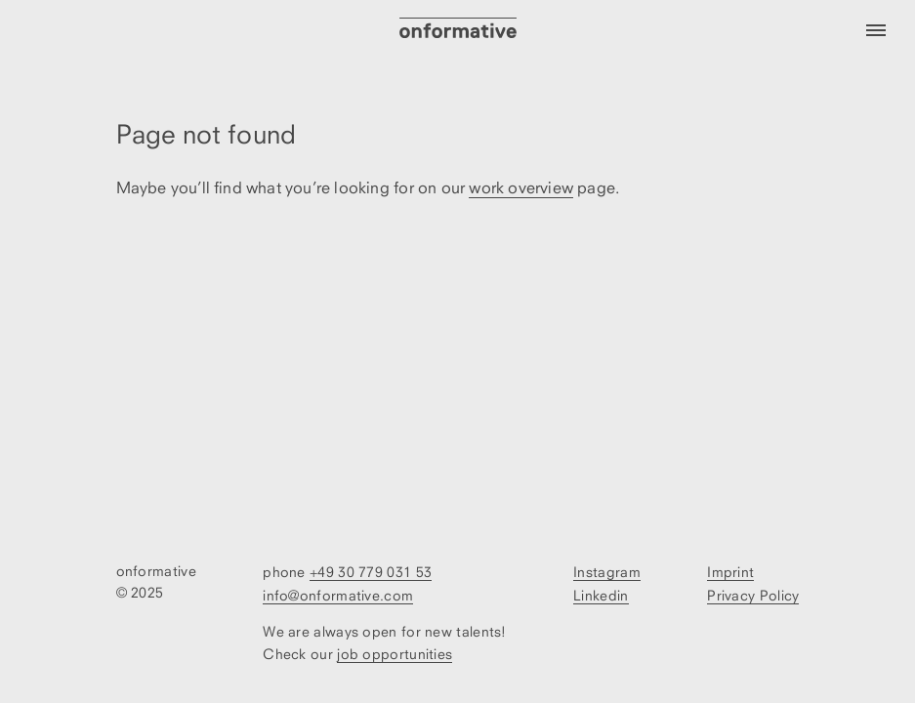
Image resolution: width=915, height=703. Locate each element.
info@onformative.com (338, 595)
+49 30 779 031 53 (371, 571)
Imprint (730, 571)
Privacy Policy (753, 595)
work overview (521, 187)
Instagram (607, 571)
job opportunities (394, 653)
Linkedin (600, 595)
